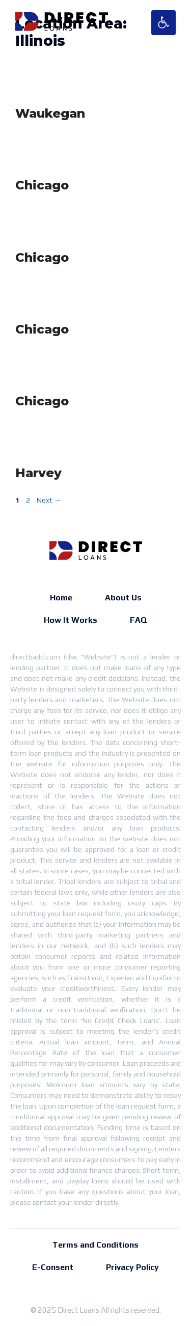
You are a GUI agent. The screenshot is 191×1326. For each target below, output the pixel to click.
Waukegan (50, 113)
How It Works (70, 620)
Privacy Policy (132, 1267)
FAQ (138, 620)
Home (61, 597)
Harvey (38, 472)
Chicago (42, 185)
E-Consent (52, 1267)
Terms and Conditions (95, 1245)
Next (49, 500)
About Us (123, 597)
